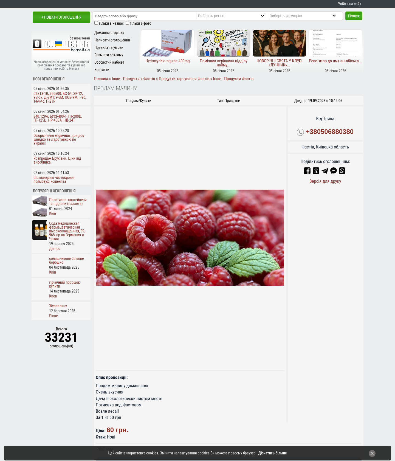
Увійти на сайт (349, 4)
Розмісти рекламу (108, 55)
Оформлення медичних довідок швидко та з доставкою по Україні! (58, 139)
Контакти (101, 70)
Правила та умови (108, 47)
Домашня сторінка (109, 32)
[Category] (307, 15)
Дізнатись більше (272, 453)
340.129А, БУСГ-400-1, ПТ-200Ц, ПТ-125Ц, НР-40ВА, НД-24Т (57, 118)
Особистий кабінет (109, 62)
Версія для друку (325, 181)
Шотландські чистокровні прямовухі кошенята (54, 179)
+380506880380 (330, 131)
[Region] (235, 15)
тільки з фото (140, 23)
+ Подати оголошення (61, 17)
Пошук (354, 16)
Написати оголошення (112, 40)
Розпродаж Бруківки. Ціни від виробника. (57, 160)
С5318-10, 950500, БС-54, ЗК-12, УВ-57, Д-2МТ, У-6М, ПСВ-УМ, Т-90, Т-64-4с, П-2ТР (59, 97)
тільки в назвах (111, 23)
